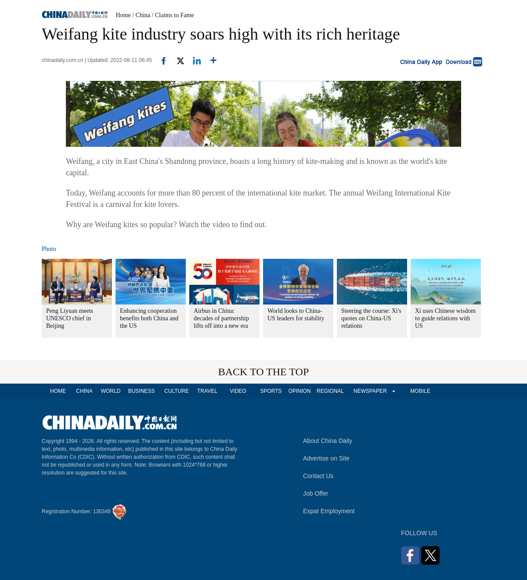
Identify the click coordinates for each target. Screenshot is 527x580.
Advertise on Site (326, 458)
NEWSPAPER (370, 391)
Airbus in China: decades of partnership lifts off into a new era (221, 318)
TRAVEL (207, 391)
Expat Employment (329, 511)
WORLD (111, 391)
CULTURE (176, 391)
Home (123, 15)
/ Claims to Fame (173, 15)
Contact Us (318, 475)
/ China (141, 15)
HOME (58, 391)
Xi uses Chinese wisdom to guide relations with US (445, 318)
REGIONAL (330, 391)
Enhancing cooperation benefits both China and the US (149, 318)
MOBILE (420, 391)
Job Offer (315, 493)
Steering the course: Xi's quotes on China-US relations (371, 318)
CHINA (84, 391)
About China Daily (327, 440)
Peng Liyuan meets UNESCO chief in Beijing (69, 318)
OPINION (300, 391)
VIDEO (238, 391)
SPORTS (271, 391)
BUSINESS (141, 391)
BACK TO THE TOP (263, 371)
